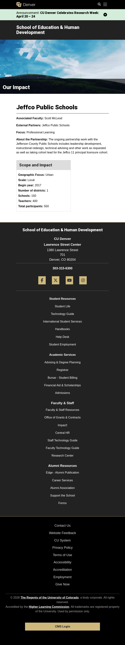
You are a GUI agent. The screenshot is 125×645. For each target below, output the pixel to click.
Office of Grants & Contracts (62, 417)
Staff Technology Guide (62, 440)
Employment (62, 577)
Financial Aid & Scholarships (62, 385)
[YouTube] (69, 285)
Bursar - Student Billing (62, 377)
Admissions (62, 392)
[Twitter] (55, 285)
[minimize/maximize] (105, 14)
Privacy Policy (62, 547)
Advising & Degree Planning (62, 362)
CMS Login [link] (62, 626)
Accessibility (62, 562)
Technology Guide (62, 313)
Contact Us (62, 525)
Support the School (62, 495)
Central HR (62, 432)
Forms (62, 503)
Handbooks (62, 329)
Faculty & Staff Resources (62, 409)
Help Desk (62, 336)
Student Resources (62, 298)
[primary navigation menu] (105, 4)
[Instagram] (83, 285)
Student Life (62, 306)
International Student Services (62, 321)
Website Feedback (62, 533)
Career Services (62, 480)
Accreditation (62, 569)
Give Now (62, 584)
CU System (62, 540)
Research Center (62, 455)
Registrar (62, 369)
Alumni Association (62, 487)
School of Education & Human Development (47, 30)
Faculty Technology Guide (62, 448)
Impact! (62, 425)
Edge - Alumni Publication (62, 472)
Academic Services (62, 354)
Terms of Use (62, 555)
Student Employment (62, 344)
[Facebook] (42, 285)
